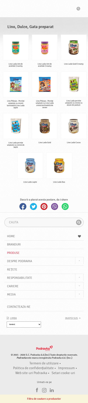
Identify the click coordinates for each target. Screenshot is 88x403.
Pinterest (44, 206)
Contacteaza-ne (18, 306)
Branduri (14, 244)
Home (44, 236)
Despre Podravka (19, 261)
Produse (13, 253)
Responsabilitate (19, 277)
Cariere (12, 286)
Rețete (12, 269)
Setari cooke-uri (63, 373)
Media (11, 294)
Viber (54, 206)
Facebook (22, 206)
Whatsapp (65, 206)
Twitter (33, 206)
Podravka (44, 8)
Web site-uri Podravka (31, 373)
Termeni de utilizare (44, 363)
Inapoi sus (71, 318)
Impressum (66, 368)
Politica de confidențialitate (33, 368)
